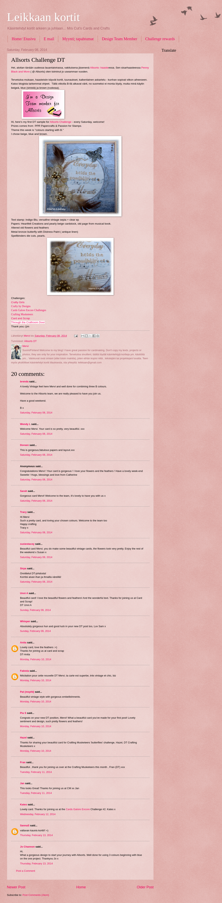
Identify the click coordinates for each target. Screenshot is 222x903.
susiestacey (27, 543)
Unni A (24, 593)
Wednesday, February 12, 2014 (38, 814)
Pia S (23, 713)
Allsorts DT (30, 341)
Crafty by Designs (21, 306)
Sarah (23, 491)
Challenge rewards (160, 39)
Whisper (25, 621)
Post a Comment (25, 870)
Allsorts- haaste (99, 67)
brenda (24, 381)
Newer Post (16, 887)
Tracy (23, 512)
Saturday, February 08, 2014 (36, 412)
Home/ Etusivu (24, 39)
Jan (22, 783)
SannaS (24, 825)
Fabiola (24, 670)
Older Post (145, 887)
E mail (49, 39)
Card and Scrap (20, 318)
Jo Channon (27, 846)
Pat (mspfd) (27, 691)
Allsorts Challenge (60, 121)
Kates (23, 804)
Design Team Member (119, 39)
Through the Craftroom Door (28, 322)
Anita (23, 642)
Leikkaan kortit (43, 17)
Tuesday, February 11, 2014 (36, 772)
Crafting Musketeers (22, 314)
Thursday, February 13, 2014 (36, 835)
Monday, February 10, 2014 (35, 659)
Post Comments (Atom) (36, 894)
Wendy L (25, 424)
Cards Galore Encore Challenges (28, 310)
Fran (23, 762)
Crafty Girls (18, 302)
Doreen (24, 445)
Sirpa (23, 568)
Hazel (23, 737)
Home (81, 887)
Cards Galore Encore (78, 809)
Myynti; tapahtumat (78, 39)
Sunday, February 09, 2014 (35, 610)
